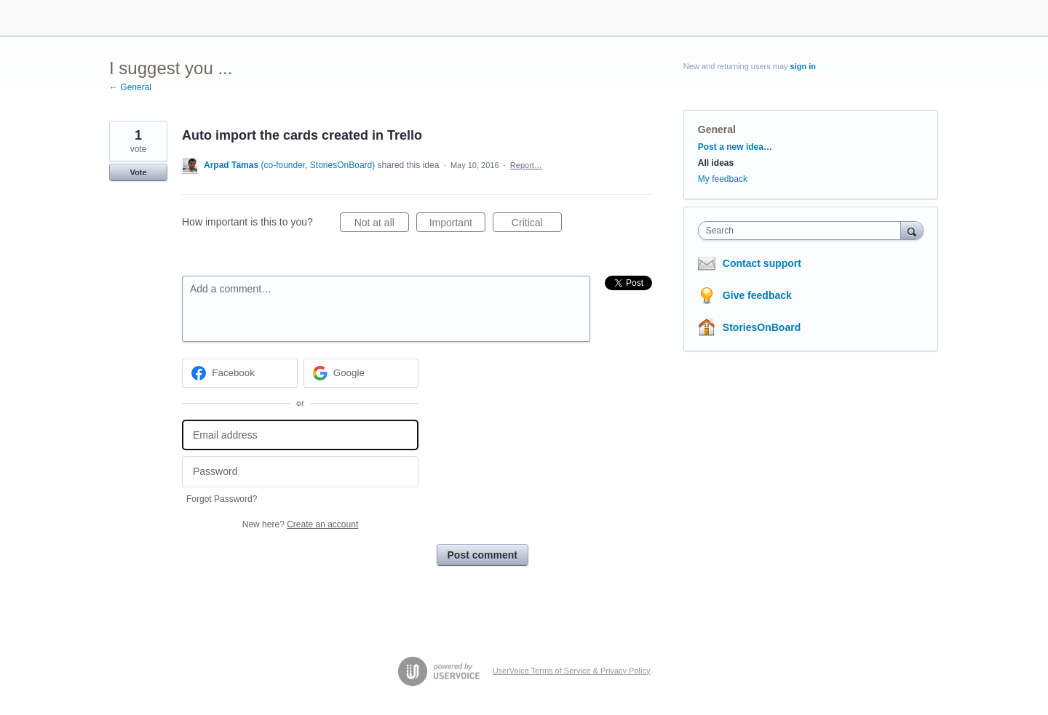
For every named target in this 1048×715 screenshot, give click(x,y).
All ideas (716, 163)
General (717, 129)
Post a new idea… (735, 147)
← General (130, 87)
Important (457, 225)
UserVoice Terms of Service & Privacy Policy (572, 670)
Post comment (482, 555)
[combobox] (803, 230)
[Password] (300, 471)
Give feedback (757, 295)
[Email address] (300, 435)
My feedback (722, 179)
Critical (537, 225)
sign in (803, 66)
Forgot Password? (221, 499)
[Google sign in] (361, 373)
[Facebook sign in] (240, 373)
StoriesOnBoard (762, 327)
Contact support (762, 263)
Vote (138, 172)
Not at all (381, 225)
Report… (526, 165)
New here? (300, 524)
